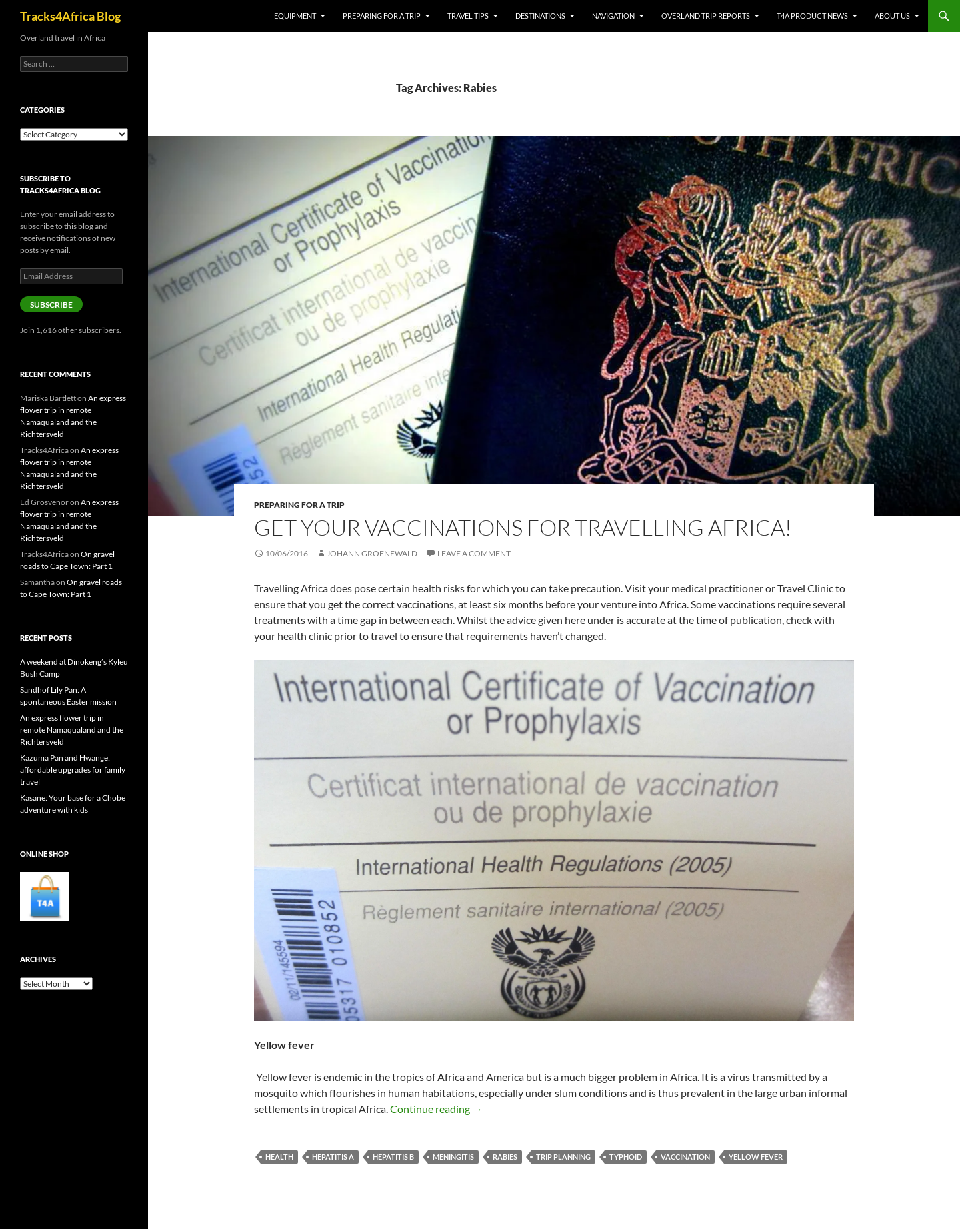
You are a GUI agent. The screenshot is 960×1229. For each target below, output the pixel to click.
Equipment (295, 15)
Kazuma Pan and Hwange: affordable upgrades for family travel (72, 770)
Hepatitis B (393, 1156)
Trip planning (563, 1156)
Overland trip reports (705, 15)
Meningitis (453, 1156)
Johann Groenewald (372, 553)
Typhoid (625, 1156)
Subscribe (51, 305)
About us (892, 15)
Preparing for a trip (382, 15)
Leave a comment (474, 553)
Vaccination (685, 1156)
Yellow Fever (756, 1156)
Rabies (505, 1156)
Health (279, 1156)
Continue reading (436, 1108)
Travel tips (468, 15)
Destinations (540, 15)
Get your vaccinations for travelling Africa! (523, 527)
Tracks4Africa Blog (70, 16)
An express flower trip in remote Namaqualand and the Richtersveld (71, 730)
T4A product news (812, 15)
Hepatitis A (333, 1156)
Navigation (613, 15)
